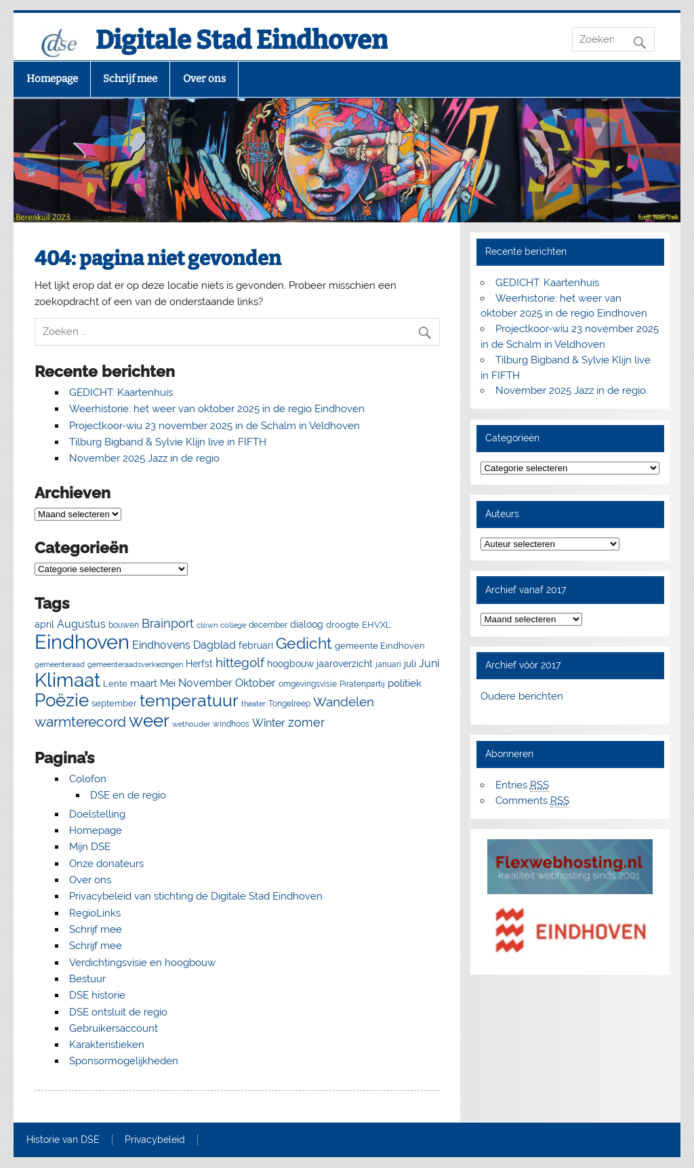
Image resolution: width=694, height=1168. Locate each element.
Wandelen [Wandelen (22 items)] (343, 702)
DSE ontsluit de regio (118, 1012)
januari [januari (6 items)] (388, 664)
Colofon (87, 779)
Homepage (52, 79)
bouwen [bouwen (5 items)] (123, 625)
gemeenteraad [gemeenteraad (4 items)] (60, 664)
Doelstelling (97, 814)
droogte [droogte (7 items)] (342, 625)
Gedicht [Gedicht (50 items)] (304, 643)
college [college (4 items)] (233, 625)
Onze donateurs (106, 864)
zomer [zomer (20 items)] (306, 722)
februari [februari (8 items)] (256, 645)
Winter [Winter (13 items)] (268, 723)
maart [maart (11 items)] (143, 683)
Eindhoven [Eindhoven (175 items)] (82, 641)
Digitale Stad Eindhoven (242, 40)
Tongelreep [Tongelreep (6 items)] (289, 703)
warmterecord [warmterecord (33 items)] (80, 722)
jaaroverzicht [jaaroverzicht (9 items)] (345, 663)
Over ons (204, 79)
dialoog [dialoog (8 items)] (306, 624)
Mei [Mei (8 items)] (168, 683)
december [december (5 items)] (268, 625)
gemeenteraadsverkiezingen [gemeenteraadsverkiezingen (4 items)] (135, 664)
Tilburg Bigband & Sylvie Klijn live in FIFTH (167, 442)
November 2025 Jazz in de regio (144, 458)
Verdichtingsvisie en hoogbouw (142, 962)
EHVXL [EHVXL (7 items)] (376, 625)
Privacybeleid (155, 1140)
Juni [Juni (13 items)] (429, 663)
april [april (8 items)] (44, 624)
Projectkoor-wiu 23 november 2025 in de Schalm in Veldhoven (214, 426)
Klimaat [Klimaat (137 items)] (67, 680)
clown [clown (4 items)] (207, 625)
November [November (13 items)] (205, 683)
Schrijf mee (130, 79)
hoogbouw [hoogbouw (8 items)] (290, 663)
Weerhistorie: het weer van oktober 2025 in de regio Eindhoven (217, 409)
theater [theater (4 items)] (253, 704)
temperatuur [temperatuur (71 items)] (189, 700)
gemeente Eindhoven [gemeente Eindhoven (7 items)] (380, 646)
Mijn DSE (89, 847)
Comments (532, 800)
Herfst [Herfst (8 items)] (199, 663)
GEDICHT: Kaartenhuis (121, 392)
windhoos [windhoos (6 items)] (231, 724)
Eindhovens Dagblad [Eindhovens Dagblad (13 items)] (184, 645)
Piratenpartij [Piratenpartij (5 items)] (362, 684)
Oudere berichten (522, 696)
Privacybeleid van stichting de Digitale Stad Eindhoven (196, 896)
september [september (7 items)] (114, 703)
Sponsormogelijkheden (123, 1061)
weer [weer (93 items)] (149, 720)
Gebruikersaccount (113, 1028)
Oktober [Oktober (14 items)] (255, 683)
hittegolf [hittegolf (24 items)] (240, 662)
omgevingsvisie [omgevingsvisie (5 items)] (308, 684)
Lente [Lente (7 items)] (115, 684)
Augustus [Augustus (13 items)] (81, 624)
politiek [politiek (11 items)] (405, 683)
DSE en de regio (128, 795)
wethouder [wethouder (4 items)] (191, 724)
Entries (522, 785)
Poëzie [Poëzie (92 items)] (62, 700)
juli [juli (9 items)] (410, 663)
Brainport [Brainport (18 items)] (168, 623)
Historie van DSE (63, 1140)
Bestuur (87, 979)
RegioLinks (95, 913)
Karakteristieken (106, 1045)
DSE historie (97, 995)
